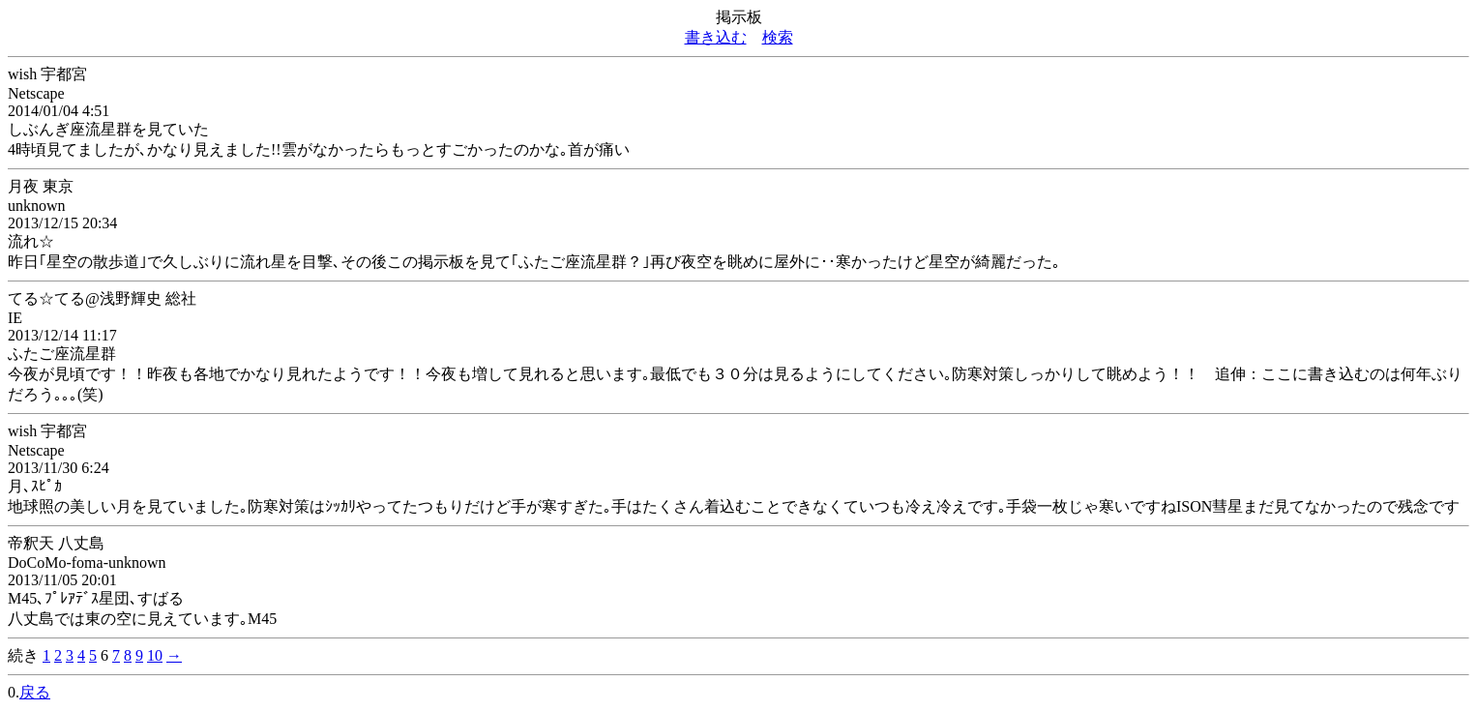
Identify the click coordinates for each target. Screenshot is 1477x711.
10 (154, 655)
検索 (777, 37)
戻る (34, 692)
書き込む (716, 37)
